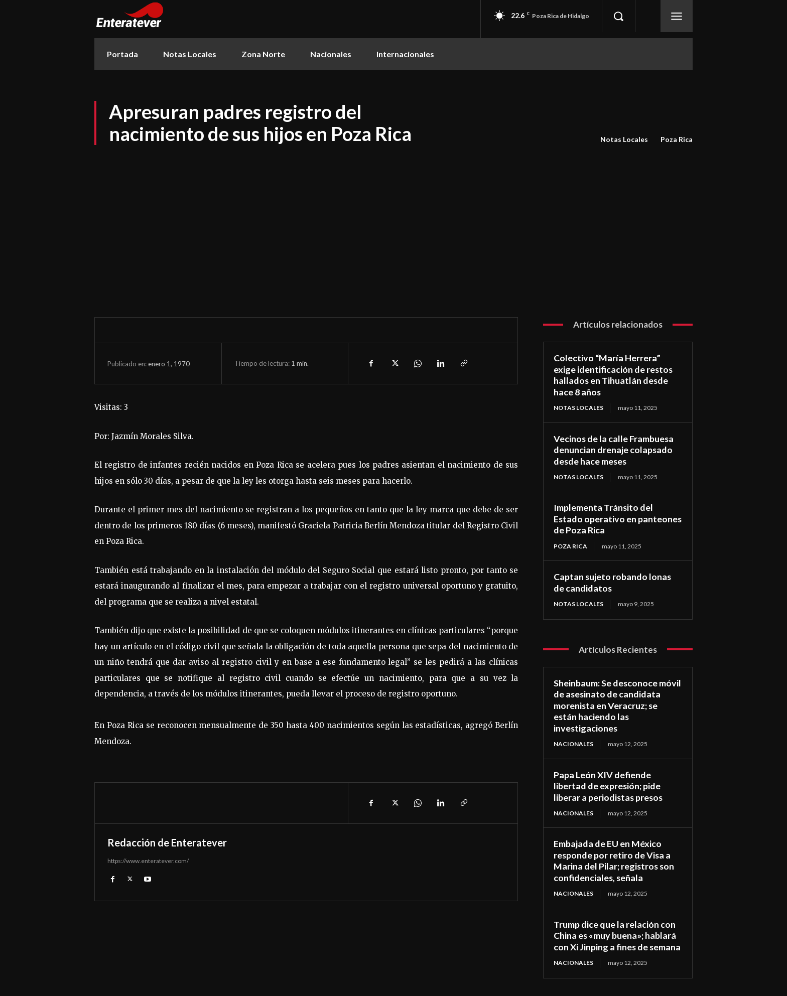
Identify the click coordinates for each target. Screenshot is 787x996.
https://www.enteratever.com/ (148, 861)
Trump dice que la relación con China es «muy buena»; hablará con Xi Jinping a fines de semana (618, 935)
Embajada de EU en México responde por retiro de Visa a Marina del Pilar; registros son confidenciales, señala (615, 861)
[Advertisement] (393, 222)
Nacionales (573, 744)
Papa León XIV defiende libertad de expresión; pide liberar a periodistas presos (609, 786)
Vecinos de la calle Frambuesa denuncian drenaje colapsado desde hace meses (614, 450)
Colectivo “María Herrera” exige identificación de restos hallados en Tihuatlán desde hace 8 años (614, 374)
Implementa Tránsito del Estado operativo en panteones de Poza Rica (603, 518)
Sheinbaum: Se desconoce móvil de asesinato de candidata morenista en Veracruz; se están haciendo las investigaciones (618, 705)
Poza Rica (677, 139)
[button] (618, 16)
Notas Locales (624, 139)
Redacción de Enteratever (167, 842)
